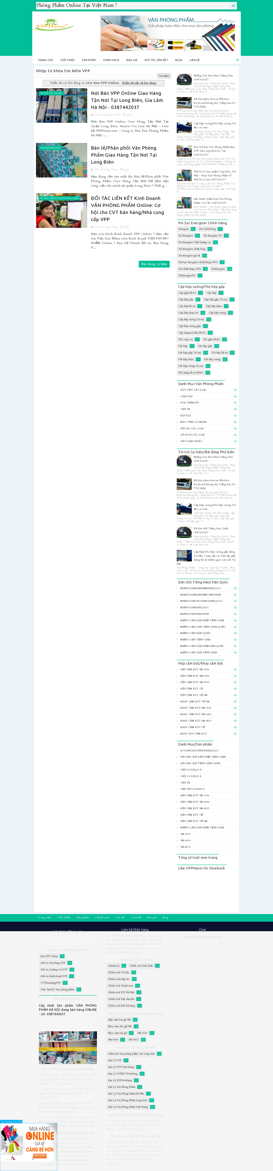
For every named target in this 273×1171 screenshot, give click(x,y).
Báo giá (132, 60)
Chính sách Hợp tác (119, 979)
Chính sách (111, 60)
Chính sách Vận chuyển (121, 999)
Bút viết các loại (193, 389)
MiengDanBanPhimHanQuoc (200, 588)
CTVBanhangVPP (50, 982)
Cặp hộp (212, 292)
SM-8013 (185, 847)
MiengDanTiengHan (194, 614)
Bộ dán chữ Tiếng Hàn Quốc (200, 763)
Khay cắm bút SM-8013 (195, 720)
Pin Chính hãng (207, 229)
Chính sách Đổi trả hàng (121, 1005)
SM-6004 (185, 840)
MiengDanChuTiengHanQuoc (201, 601)
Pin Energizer (186, 235)
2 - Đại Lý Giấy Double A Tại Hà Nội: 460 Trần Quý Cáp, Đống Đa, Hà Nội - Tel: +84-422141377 (67, 1093)
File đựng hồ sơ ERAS (191, 372)
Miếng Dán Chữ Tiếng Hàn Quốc (203, 626)
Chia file (186, 396)
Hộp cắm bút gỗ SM (194, 695)
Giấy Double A (190, 776)
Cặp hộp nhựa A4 (188, 312)
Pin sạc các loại (192, 428)
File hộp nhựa (186, 359)
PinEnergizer (218, 268)
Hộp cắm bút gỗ (191, 688)
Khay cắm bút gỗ (192, 727)
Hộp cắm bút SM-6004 (194, 675)
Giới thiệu (67, 60)
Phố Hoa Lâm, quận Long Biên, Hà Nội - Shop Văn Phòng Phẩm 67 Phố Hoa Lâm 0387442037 (215, 175)
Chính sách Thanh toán (120, 985)
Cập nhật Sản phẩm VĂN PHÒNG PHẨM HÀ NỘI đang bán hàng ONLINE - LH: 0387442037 (68, 1010)
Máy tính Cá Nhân (193, 422)
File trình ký (189, 402)
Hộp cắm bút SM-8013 (194, 682)
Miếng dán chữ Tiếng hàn (198, 652)
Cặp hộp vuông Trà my (191, 319)
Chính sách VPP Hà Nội (121, 992)
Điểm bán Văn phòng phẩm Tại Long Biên (131, 1053)
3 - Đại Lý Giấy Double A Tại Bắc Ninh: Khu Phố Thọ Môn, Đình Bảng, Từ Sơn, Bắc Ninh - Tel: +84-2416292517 (68, 1107)
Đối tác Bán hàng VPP (53, 962)
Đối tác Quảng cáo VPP (54, 969)
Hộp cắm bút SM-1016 (194, 669)
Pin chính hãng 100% (190, 268)
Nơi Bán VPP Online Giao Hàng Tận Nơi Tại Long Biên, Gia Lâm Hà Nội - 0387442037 (127, 100)
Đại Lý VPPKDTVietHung (123, 1073)
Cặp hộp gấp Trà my (215, 299)
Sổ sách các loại (192, 434)
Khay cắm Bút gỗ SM (194, 701)
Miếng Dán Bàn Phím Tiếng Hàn (202, 620)
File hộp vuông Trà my (191, 366)
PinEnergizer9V (187, 275)
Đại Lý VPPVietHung (120, 1080)
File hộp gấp (205, 346)
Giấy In (185, 409)
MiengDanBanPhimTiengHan (200, 594)
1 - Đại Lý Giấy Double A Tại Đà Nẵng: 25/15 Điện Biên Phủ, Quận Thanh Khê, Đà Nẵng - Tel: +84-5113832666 (134, 1125)
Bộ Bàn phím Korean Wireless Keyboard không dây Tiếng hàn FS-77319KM (215, 103)
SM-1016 (185, 834)
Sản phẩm (89, 60)
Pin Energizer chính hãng (192, 248)
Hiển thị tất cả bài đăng (139, 83)
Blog (179, 60)
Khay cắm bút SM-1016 (195, 707)
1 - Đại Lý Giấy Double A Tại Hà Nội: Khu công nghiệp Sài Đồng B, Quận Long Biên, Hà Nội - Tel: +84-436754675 (67, 1079)
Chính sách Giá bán (118, 972)
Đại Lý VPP (115, 1060)
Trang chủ (45, 60)
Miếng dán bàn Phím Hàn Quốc (202, 646)
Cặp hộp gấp (186, 299)
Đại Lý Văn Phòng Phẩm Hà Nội (126, 1093)
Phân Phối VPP (52, 148)
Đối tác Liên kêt (156, 60)
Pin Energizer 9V (213, 235)
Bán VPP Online (53, 93)
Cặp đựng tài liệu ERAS (192, 332)
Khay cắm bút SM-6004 (195, 714)
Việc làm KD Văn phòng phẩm (61, 198)
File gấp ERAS (211, 339)
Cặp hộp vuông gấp (190, 326)
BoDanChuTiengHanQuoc (199, 750)
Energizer (184, 229)
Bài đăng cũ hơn (154, 264)
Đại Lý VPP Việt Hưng (121, 1067)
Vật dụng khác (191, 441)
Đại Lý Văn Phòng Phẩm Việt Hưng (128, 1106)
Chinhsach (113, 965)
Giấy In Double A (192, 789)
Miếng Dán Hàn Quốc (195, 633)
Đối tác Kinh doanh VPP (54, 976)
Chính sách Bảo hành (141, 965)
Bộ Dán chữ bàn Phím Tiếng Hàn (203, 756)
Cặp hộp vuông (217, 312)
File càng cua (186, 339)
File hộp (183, 346)
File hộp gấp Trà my (190, 352)
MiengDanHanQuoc (194, 607)
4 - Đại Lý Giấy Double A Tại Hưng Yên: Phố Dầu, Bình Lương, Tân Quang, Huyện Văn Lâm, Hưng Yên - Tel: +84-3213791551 (67, 1122)
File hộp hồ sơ (220, 352)
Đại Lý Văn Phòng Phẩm (121, 1087)
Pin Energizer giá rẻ (189, 255)
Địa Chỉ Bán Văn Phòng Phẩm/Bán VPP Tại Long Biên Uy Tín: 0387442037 (214, 151)
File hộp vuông (212, 359)
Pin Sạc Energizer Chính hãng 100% (198, 262)
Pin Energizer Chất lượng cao (195, 242)
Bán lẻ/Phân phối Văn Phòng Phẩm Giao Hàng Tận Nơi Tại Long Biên (124, 155)
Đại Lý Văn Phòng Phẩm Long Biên (127, 1100)
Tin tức (120, 917)
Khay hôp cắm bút (193, 733)
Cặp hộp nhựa (214, 306)
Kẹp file (185, 415)
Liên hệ (195, 60)
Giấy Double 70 (191, 769)
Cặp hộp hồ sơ (187, 306)
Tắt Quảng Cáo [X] (11, 1121)
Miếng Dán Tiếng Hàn (195, 639)
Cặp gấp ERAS (187, 292)
